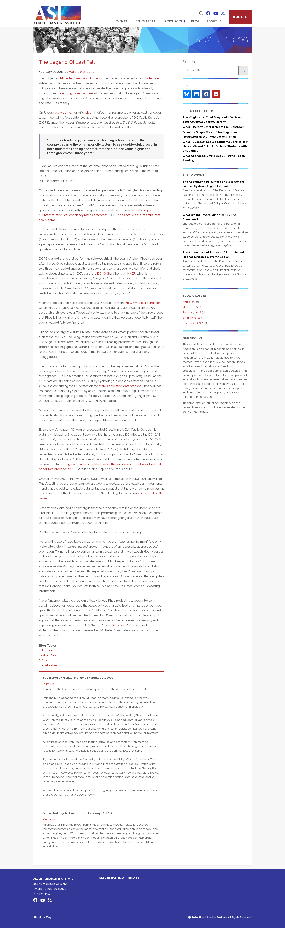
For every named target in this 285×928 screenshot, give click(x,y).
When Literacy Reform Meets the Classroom (213, 127)
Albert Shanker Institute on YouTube (215, 13)
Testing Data (48, 655)
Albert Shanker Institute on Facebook (208, 13)
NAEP (131, 273)
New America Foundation (143, 303)
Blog (195, 21)
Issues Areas (144, 21)
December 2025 (193, 323)
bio (89, 112)
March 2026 (190, 307)
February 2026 (192, 312)
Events (121, 21)
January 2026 (191, 317)
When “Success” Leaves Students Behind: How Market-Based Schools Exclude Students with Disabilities (215, 146)
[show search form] (201, 13)
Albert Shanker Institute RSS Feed (222, 13)
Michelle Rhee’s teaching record (82, 78)
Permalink (49, 683)
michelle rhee (48, 665)
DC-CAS (103, 273)
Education (46, 650)
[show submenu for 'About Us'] (224, 21)
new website (62, 112)
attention (152, 78)
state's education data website (120, 386)
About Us (214, 21)
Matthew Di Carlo (81, 71)
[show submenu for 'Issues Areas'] (158, 21)
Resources (173, 21)
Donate (240, 17)
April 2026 (189, 302)
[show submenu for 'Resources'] (184, 21)
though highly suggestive (74, 93)
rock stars (120, 625)
